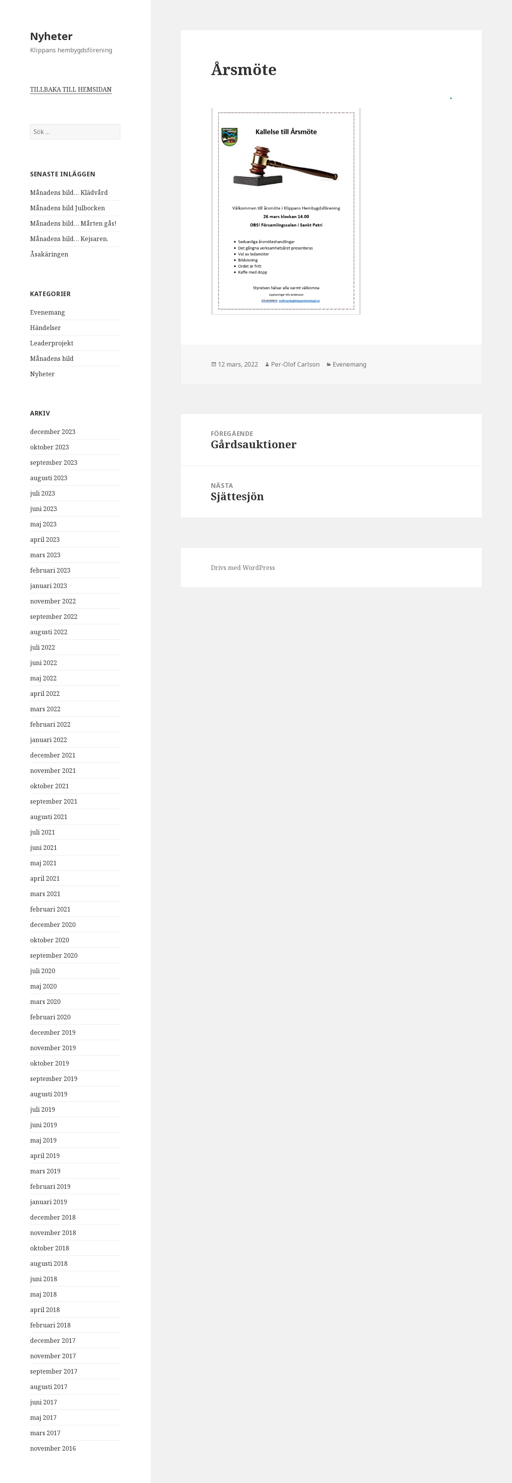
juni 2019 (43, 1125)
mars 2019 (45, 1171)
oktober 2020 (49, 940)
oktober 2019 (49, 1063)
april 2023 (45, 539)
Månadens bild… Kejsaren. (69, 239)
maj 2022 (43, 678)
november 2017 (53, 1356)
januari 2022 (48, 740)
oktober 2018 (49, 1248)
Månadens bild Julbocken (67, 208)
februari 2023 (50, 570)
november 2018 (53, 1232)
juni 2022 (43, 663)
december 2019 (53, 1032)
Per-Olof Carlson (295, 364)
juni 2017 (43, 1402)
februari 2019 (50, 1186)
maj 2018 (43, 1294)
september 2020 (53, 955)
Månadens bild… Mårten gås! (73, 223)
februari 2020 (50, 1017)
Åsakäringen (49, 254)
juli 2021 (42, 832)
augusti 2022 (48, 632)
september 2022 (53, 616)
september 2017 (53, 1371)
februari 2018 (50, 1325)
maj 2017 (43, 1417)
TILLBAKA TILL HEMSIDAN (71, 89)
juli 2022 (42, 647)
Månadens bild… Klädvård (69, 192)
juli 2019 (42, 1109)
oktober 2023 (49, 447)
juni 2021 (43, 847)
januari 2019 (48, 1202)
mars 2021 (45, 894)
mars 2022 (45, 709)
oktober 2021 (49, 786)
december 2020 (53, 924)
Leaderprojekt (51, 343)
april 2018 (45, 1309)
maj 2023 (43, 524)
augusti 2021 (48, 817)
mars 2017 (45, 1433)
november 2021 (53, 770)
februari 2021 (50, 909)
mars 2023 (45, 555)
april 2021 (45, 878)
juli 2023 (42, 493)
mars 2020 (45, 1001)
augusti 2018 (48, 1263)
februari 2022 (50, 724)
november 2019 (53, 1048)
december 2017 (53, 1340)
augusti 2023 (48, 478)
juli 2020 (42, 971)
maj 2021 (43, 863)
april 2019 (45, 1155)
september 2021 (53, 801)
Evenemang (47, 312)
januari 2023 (48, 585)
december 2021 (53, 755)
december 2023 (53, 431)
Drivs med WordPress (243, 567)
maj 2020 (43, 986)
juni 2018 (43, 1279)
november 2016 (53, 1448)
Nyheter (51, 36)
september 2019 (53, 1078)
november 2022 (53, 601)
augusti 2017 (48, 1386)
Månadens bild (52, 358)
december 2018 (53, 1217)
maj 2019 (43, 1140)
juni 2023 (43, 508)
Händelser (45, 327)
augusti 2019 (48, 1094)
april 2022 (45, 693)
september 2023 (53, 462)
